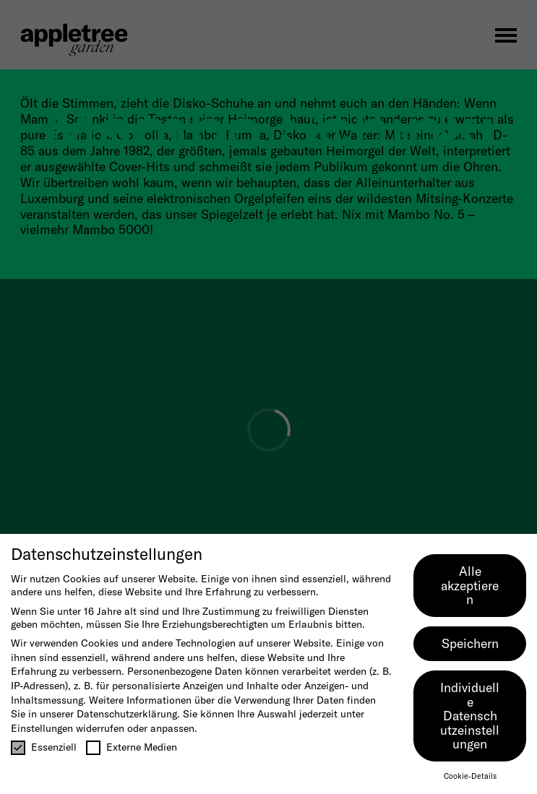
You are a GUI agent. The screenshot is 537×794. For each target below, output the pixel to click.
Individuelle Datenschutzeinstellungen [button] (469, 715)
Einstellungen (42, 728)
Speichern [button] (470, 643)
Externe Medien (131, 747)
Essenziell (44, 747)
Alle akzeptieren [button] (470, 585)
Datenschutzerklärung (127, 713)
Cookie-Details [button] (470, 776)
